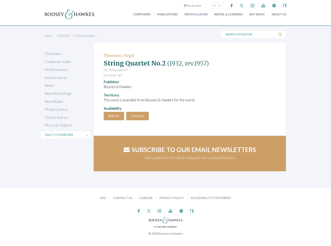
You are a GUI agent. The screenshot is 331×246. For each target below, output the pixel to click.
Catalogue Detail (85, 35)
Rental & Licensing (228, 14)
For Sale (140, 116)
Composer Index (58, 61)
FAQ (103, 198)
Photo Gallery (56, 109)
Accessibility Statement (211, 198)
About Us (279, 14)
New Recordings (58, 93)
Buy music (257, 14)
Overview (53, 53)
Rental (114, 116)
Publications (167, 14)
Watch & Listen (196, 14)
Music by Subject (58, 125)
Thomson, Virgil (119, 55)
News (49, 85)
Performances (56, 69)
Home (48, 35)
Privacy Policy (171, 198)
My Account (192, 5)
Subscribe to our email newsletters (190, 149)
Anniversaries (56, 77)
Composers (142, 14)
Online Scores (56, 117)
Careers (145, 198)
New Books (54, 101)
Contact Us (122, 198)
